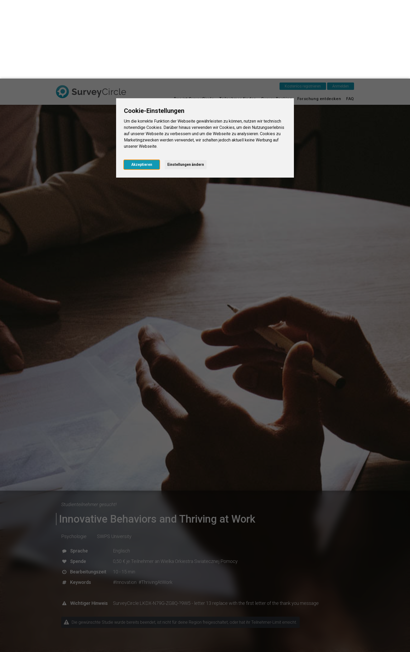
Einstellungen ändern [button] (185, 86)
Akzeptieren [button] (142, 86)
